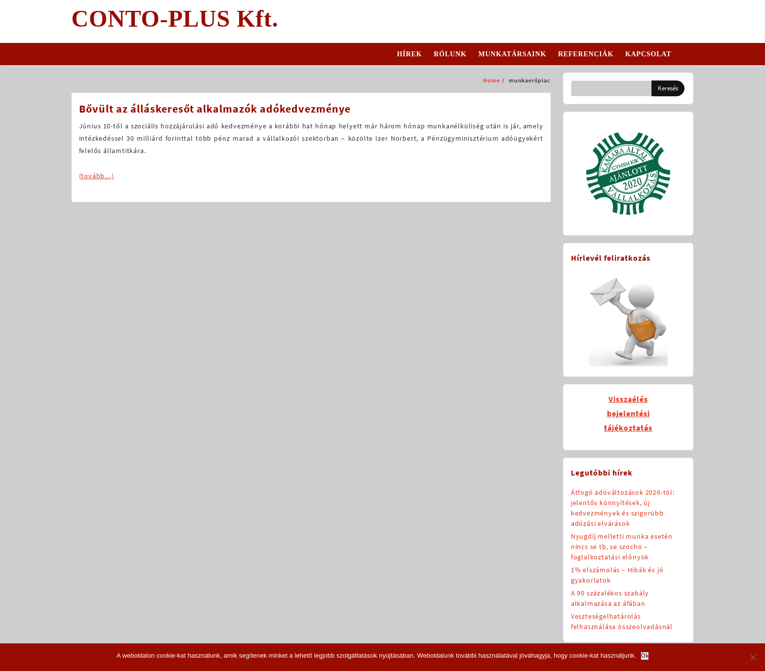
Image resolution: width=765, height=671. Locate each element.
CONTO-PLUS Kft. (175, 18)
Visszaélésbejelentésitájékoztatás (628, 413)
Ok (644, 656)
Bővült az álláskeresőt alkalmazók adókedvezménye (215, 109)
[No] (753, 657)
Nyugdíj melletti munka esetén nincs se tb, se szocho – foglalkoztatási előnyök (622, 546)
